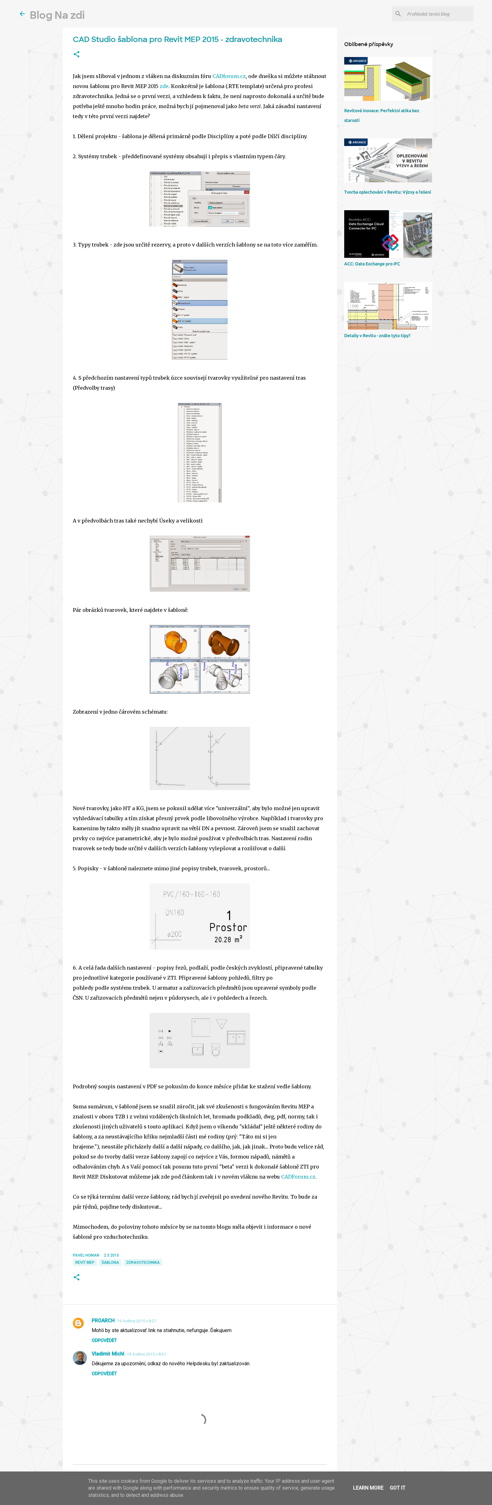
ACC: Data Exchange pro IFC (372, 263)
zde (164, 86)
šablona (110, 1262)
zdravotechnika (143, 1262)
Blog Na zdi (57, 15)
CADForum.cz (298, 1177)
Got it (397, 1488)
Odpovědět (104, 1340)
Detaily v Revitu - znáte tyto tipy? (377, 335)
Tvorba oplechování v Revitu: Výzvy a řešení (387, 192)
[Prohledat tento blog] (438, 13)
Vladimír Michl (108, 1354)
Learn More (368, 1488)
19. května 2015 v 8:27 (136, 1321)
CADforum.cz (229, 76)
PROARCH (103, 1321)
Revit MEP (84, 1262)
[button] (76, 54)
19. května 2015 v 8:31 (146, 1354)
